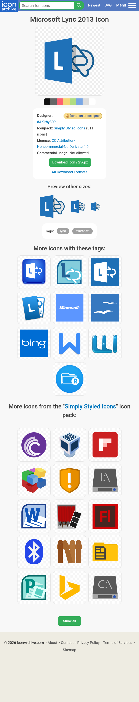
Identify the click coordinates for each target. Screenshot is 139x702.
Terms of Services (117, 642)
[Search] (79, 5)
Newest (94, 5)
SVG (108, 5)
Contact (67, 642)
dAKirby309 (46, 122)
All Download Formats (69, 172)
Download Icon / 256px (70, 162)
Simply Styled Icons (69, 128)
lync (63, 231)
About (52, 642)
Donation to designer (85, 116)
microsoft (82, 231)
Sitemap (69, 650)
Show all (69, 621)
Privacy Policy (88, 642)
